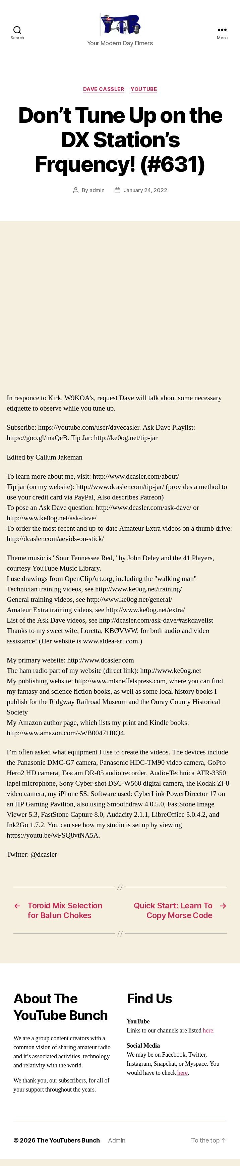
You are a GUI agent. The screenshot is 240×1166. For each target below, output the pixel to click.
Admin (116, 1147)
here (208, 1037)
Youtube (144, 96)
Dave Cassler (103, 96)
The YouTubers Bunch (68, 1147)
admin (97, 197)
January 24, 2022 (145, 197)
